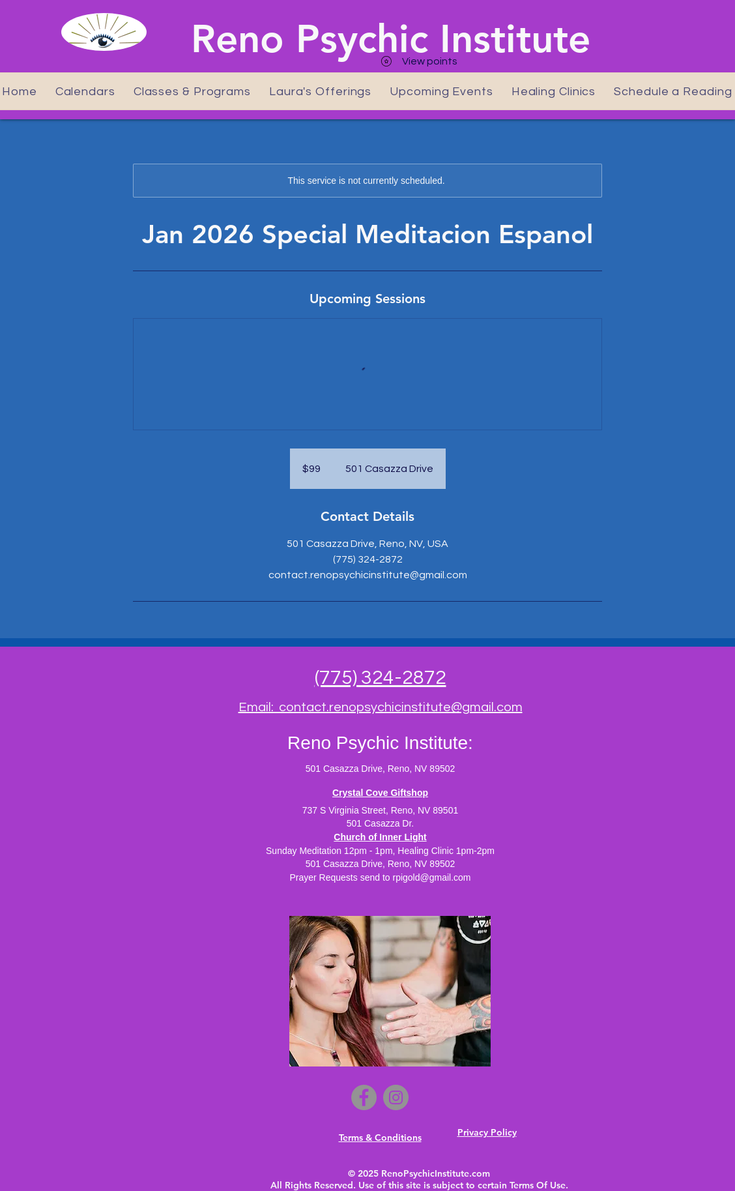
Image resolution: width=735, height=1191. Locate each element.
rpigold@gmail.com (431, 877)
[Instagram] (396, 1097)
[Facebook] (364, 1097)
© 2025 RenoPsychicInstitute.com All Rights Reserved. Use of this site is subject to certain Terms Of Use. (419, 1179)
